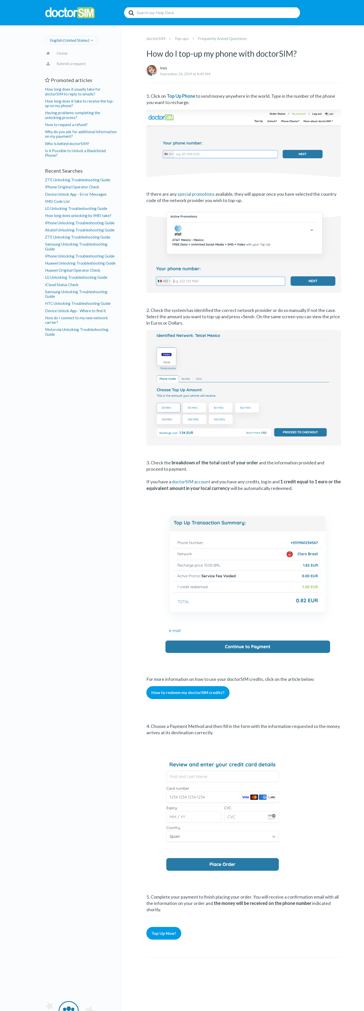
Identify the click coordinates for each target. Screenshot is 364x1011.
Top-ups (181, 38)
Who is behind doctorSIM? (67, 143)
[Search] (212, 12)
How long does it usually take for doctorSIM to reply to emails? (73, 91)
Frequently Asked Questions (222, 38)
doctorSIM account (191, 481)
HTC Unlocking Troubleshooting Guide (77, 303)
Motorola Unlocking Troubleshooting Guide (76, 331)
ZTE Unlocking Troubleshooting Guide (77, 179)
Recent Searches (64, 171)
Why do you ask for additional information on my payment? (81, 133)
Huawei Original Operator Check (72, 270)
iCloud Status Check (62, 284)
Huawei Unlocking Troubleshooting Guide (80, 263)
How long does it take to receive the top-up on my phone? (79, 103)
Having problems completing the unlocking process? (72, 115)
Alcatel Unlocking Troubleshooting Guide (80, 230)
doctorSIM (156, 38)
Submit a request (71, 63)
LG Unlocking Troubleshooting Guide (76, 208)
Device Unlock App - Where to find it (75, 310)
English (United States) (69, 40)
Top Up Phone (181, 96)
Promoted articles (68, 80)
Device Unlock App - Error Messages (76, 194)
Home (62, 53)
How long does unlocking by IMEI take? (78, 215)
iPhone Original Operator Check (72, 187)
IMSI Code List (57, 201)
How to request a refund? (66, 124)
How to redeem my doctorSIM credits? (187, 692)
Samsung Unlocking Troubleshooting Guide (76, 246)
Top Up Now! (163, 933)
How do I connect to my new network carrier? (76, 320)
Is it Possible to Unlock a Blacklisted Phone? (75, 152)
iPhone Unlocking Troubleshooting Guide (80, 223)
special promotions (196, 194)
